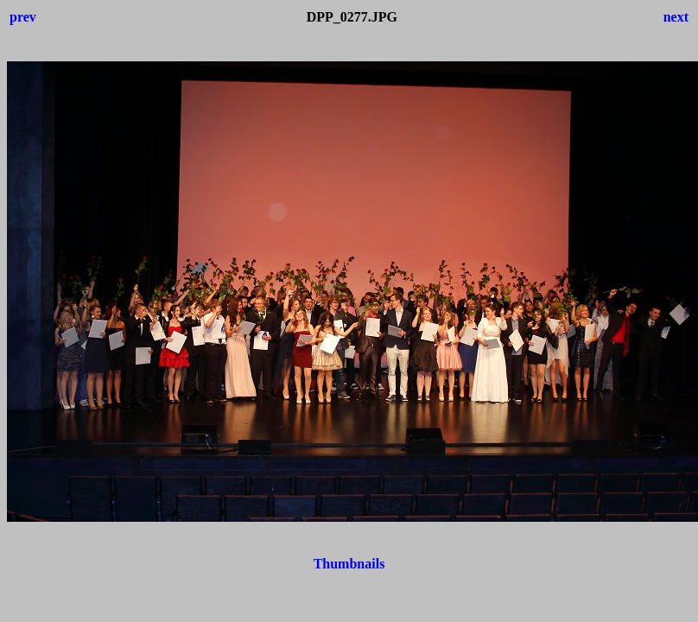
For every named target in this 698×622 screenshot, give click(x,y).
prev (23, 17)
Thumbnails (349, 563)
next (675, 17)
